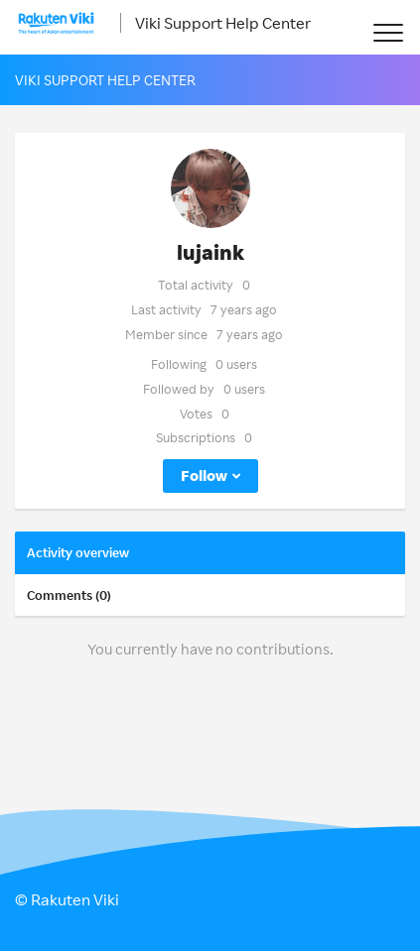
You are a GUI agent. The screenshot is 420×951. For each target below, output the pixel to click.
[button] (387, 32)
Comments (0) (69, 595)
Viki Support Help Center (223, 23)
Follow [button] (204, 475)
